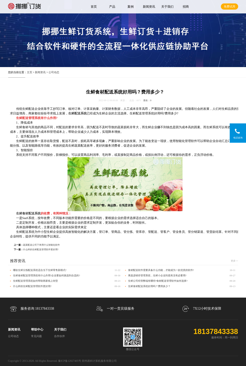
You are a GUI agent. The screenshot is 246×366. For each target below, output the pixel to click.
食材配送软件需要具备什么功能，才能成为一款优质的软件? (161, 270)
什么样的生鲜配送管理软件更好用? (40, 249)
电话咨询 (238, 137)
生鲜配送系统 (77, 113)
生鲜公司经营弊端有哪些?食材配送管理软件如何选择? (158, 280)
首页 (94, 6)
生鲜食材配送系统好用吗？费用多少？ (149, 286)
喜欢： (147, 100)
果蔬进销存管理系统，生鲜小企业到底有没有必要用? (157, 275)
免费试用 (229, 6)
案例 (131, 6)
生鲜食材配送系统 (28, 213)
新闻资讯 (149, 6)
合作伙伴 (59, 336)
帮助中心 (37, 329)
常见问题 (36, 336)
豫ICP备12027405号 (69, 360)
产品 (112, 6)
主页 (29, 72)
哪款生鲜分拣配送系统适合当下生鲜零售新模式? (40, 270)
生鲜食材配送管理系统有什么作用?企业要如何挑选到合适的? (46, 275)
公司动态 (54, 72)
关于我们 (167, 6)
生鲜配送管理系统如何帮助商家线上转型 (35, 280)
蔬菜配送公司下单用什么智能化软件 (41, 245)
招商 (186, 6)
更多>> (234, 260)
